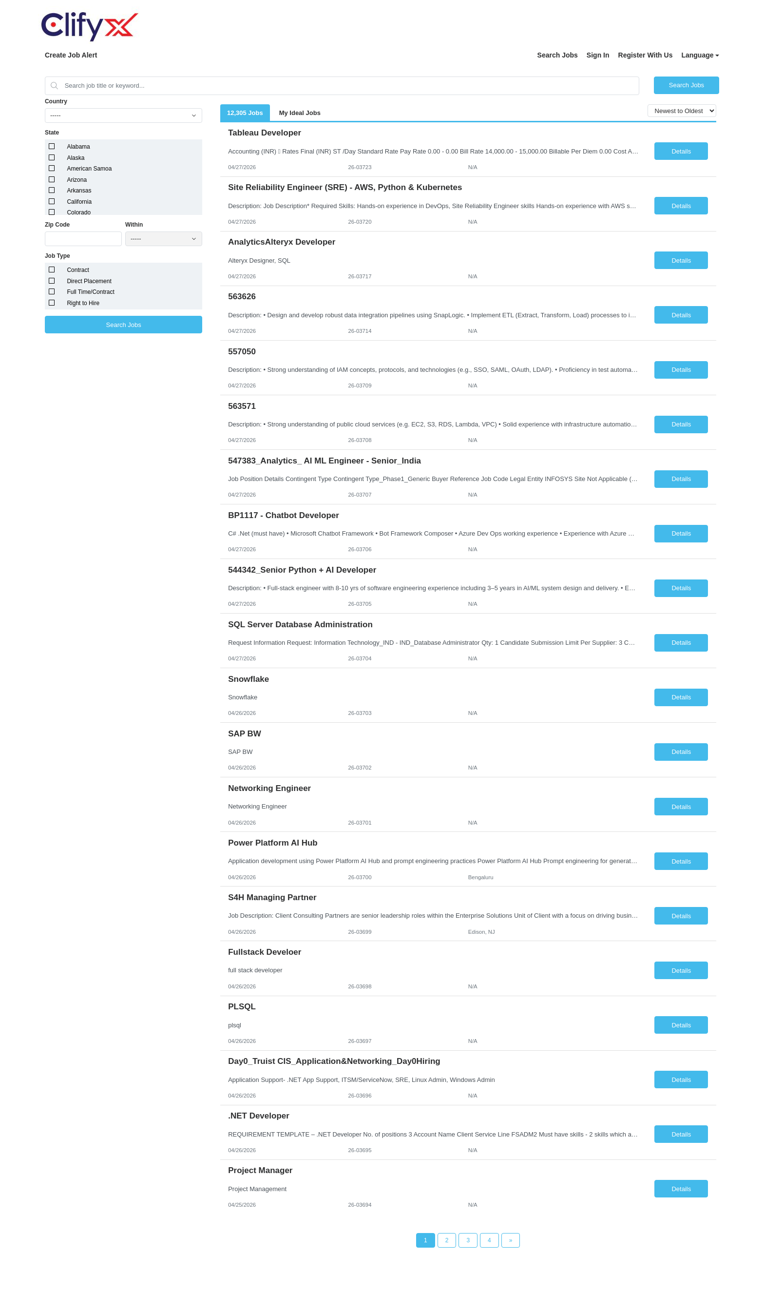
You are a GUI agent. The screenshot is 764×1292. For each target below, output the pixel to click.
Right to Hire (83, 303)
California (79, 201)
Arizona (77, 179)
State (52, 132)
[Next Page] (510, 1240)
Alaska (75, 157)
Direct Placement (89, 281)
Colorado (79, 212)
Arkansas (79, 190)
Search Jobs (557, 55)
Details (681, 151)
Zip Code (57, 224)
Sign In (598, 55)
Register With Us (645, 55)
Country (56, 101)
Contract (78, 270)
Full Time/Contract (90, 292)
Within (134, 224)
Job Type (57, 255)
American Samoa (89, 168)
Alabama (78, 146)
